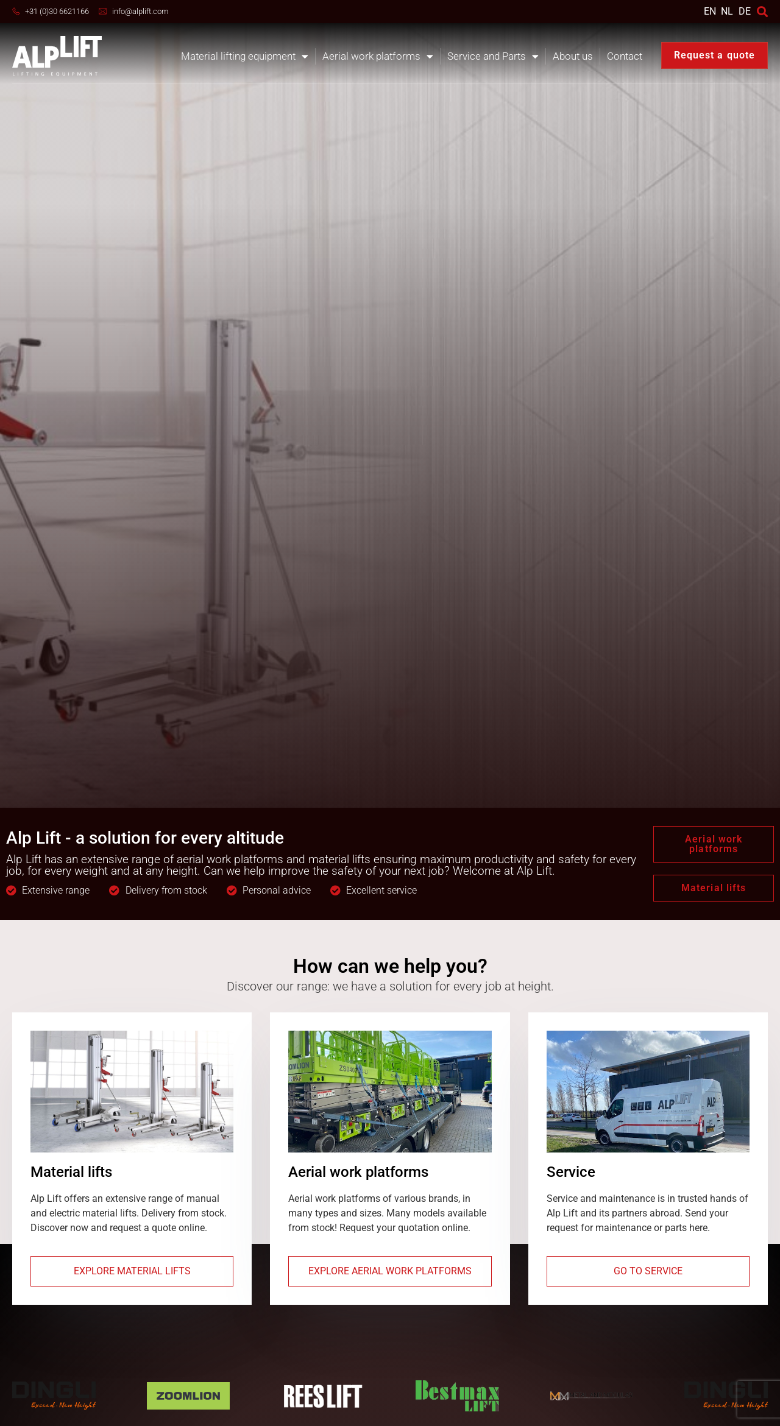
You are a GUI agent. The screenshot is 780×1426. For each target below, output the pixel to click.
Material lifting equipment (244, 56)
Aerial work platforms (377, 56)
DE (745, 11)
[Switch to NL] (727, 11)
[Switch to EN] (710, 11)
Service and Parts (493, 56)
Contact (624, 56)
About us (573, 56)
